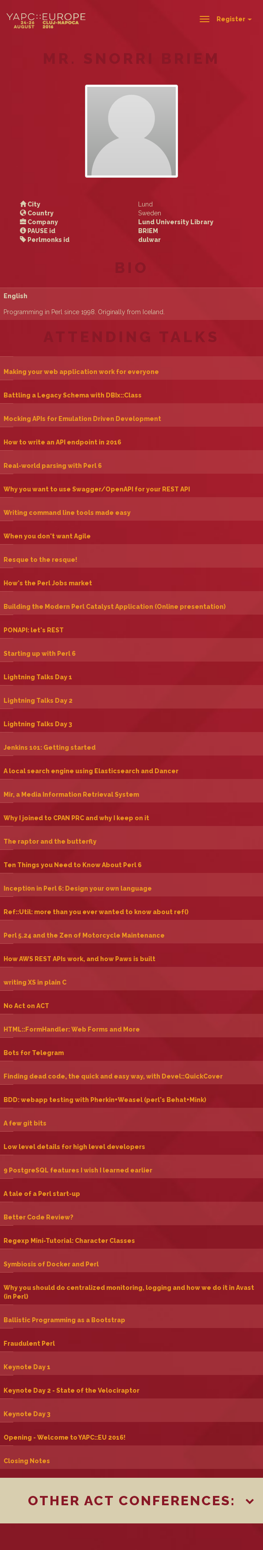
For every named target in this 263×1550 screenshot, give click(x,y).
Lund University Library (175, 222)
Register (234, 19)
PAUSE (37, 230)
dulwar (149, 239)
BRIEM (148, 230)
